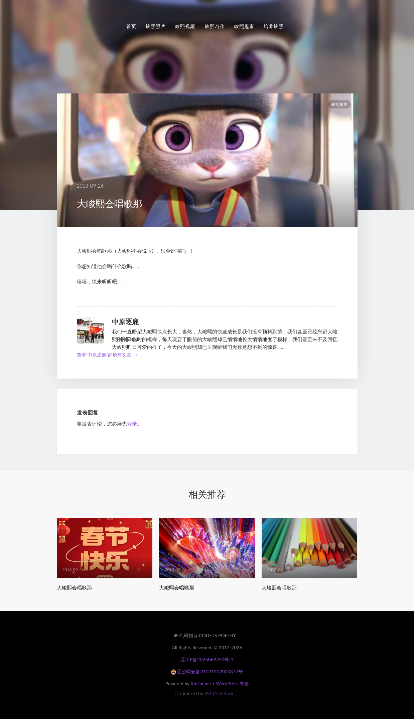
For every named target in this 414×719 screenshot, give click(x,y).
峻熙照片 (156, 26)
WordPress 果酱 (232, 683)
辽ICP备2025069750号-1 (206, 659)
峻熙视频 (185, 26)
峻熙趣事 (244, 26)
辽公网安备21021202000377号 (207, 671)
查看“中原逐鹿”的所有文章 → (107, 354)
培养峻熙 (274, 26)
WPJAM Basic (219, 693)
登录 (132, 424)
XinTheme (200, 683)
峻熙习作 (215, 26)
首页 (131, 26)
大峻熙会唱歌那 (74, 587)
